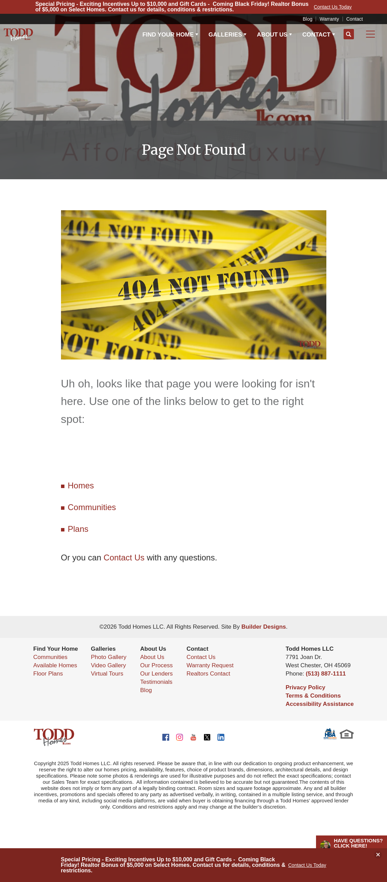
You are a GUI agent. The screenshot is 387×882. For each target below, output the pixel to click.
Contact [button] (316, 34)
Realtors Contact (208, 673)
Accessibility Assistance (320, 704)
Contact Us (124, 557)
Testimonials (156, 682)
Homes (81, 485)
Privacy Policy (305, 687)
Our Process (156, 665)
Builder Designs (263, 627)
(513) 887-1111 (326, 673)
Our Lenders (156, 673)
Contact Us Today (307, 865)
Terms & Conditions (313, 695)
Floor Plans (48, 673)
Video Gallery (108, 665)
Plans (78, 529)
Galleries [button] (225, 34)
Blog (307, 19)
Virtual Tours (107, 673)
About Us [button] (272, 34)
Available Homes (55, 665)
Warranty (329, 19)
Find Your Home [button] (168, 34)
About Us (152, 657)
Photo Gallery (108, 657)
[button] (349, 34)
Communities (92, 507)
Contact (354, 19)
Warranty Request (209, 665)
